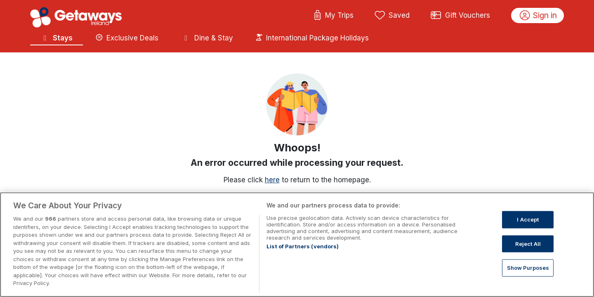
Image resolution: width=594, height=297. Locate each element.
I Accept (528, 219)
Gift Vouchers (460, 15)
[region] (297, 244)
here (272, 180)
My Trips (334, 15)
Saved (392, 15)
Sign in (538, 15)
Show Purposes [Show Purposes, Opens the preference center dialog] (528, 267)
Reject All (528, 243)
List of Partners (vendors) (302, 246)
